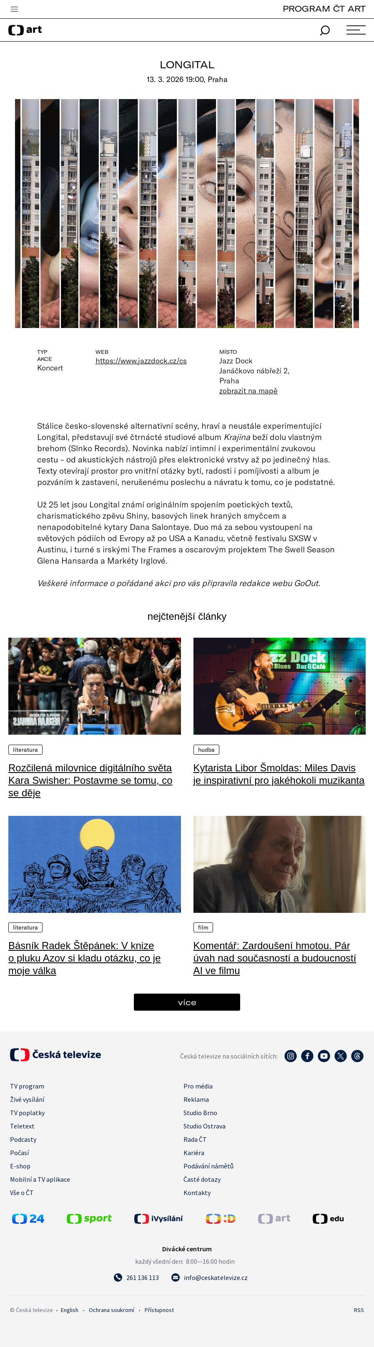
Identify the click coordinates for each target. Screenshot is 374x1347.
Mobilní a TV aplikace (40, 1179)
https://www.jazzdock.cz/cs (141, 360)
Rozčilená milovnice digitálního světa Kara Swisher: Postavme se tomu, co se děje (90, 780)
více (187, 1002)
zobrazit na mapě (248, 390)
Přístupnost (159, 1310)
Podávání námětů (208, 1166)
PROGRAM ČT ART (324, 8)
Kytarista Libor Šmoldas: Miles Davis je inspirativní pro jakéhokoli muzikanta (279, 774)
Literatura (25, 749)
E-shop (20, 1166)
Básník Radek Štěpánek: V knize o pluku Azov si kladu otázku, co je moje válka (84, 958)
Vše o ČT (22, 1192)
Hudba (206, 749)
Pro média (198, 1086)
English (69, 1310)
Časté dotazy (202, 1179)
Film (203, 927)
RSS (359, 1310)
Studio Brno (200, 1112)
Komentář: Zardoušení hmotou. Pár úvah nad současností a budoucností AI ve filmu (274, 958)
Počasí (19, 1152)
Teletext (22, 1126)
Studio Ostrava (204, 1126)
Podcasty (23, 1139)
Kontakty (197, 1192)
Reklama (196, 1099)
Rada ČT (195, 1139)
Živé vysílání (27, 1099)
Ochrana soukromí (111, 1310)
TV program (27, 1086)
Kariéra (193, 1152)
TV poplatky (27, 1112)
